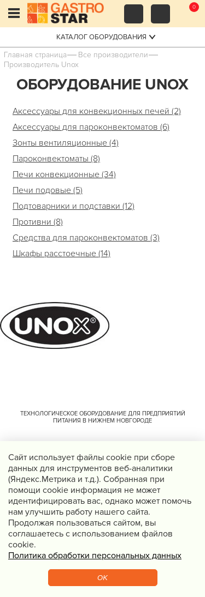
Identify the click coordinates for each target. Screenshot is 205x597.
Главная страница (35, 54)
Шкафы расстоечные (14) (61, 253)
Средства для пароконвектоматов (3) (86, 237)
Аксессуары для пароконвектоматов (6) (91, 127)
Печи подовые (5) (48, 190)
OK (102, 578)
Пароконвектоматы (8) (56, 158)
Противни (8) (38, 221)
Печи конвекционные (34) (64, 174)
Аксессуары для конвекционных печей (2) (97, 111)
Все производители (113, 54)
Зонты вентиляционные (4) (66, 142)
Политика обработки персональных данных (94, 555)
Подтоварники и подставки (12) (73, 206)
